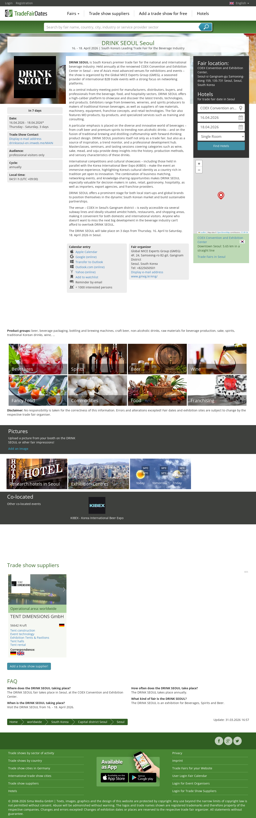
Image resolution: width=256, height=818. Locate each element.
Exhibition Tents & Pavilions (29, 638)
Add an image (18, 449)
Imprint (177, 761)
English (242, 3)
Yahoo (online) (86, 272)
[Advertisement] (128, 314)
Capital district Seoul (92, 722)
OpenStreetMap (223, 232)
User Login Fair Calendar (189, 776)
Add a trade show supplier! (29, 666)
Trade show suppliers (109, 13)
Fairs (73, 13)
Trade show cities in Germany (29, 768)
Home (13, 722)
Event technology (22, 634)
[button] (221, 195)
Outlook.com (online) (90, 267)
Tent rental (18, 645)
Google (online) (86, 257)
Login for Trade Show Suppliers (194, 791)
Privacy (177, 753)
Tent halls (17, 641)
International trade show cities (29, 776)
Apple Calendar (86, 252)
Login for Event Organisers (191, 783)
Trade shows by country (25, 761)
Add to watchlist (87, 277)
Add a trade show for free (163, 13)
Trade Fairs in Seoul (211, 257)
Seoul (121, 722)
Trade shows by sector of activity (31, 753)
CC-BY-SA (244, 232)
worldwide (34, 722)
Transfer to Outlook (89, 262)
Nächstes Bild (64, 589)
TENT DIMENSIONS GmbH (37, 616)
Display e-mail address (25, 139)
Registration (24, 3)
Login (9, 3)
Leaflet (202, 232)
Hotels (203, 13)
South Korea (60, 722)
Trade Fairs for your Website (192, 768)
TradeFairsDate (26, 13)
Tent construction (22, 630)
